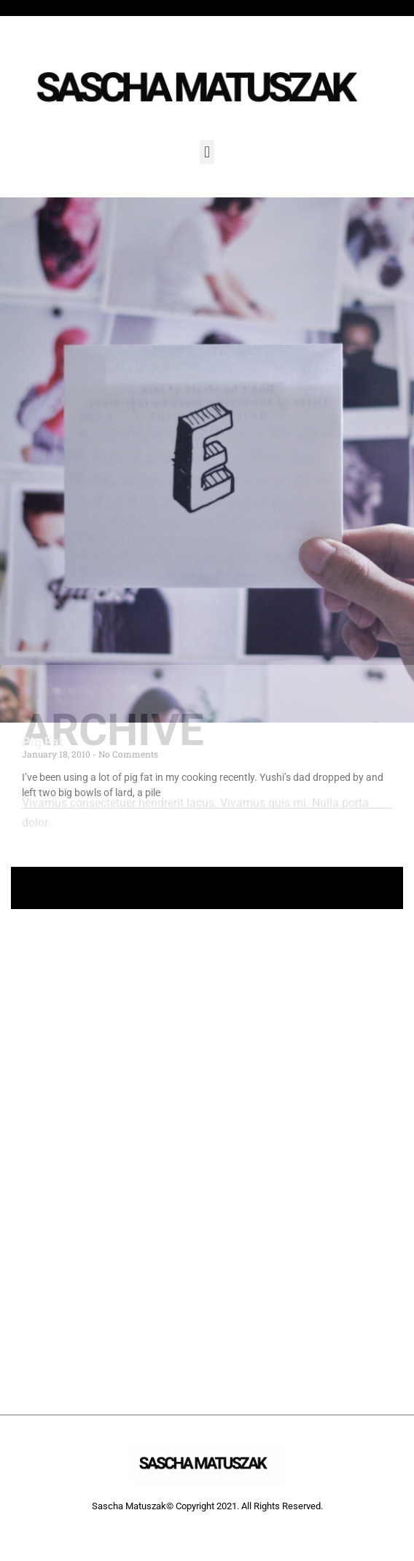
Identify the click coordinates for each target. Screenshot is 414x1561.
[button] (207, 152)
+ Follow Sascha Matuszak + (207, 887)
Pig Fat (42, 742)
